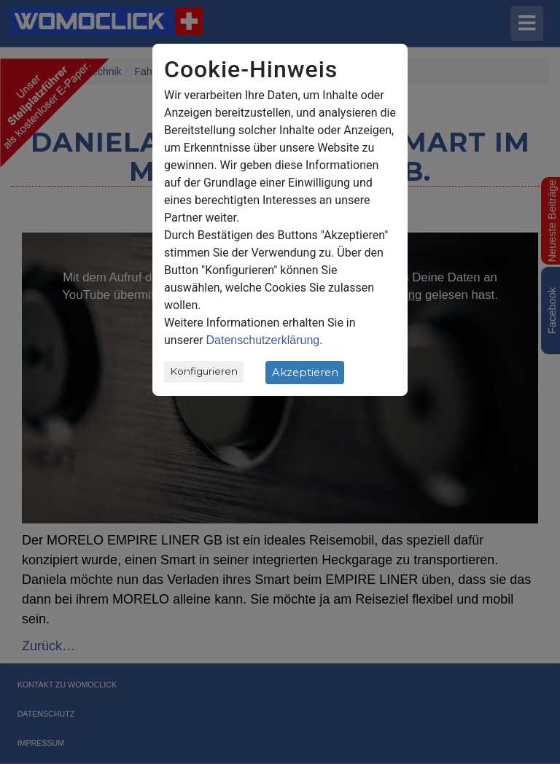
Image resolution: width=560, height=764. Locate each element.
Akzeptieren (305, 372)
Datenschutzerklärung (263, 340)
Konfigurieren (204, 371)
